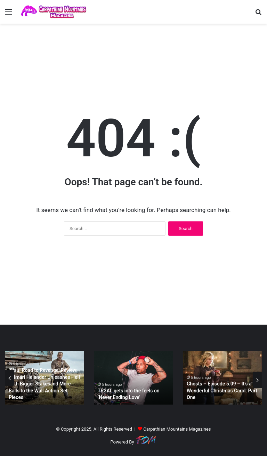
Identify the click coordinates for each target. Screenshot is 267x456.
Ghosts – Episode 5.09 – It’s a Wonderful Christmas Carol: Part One (222, 390)
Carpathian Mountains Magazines (177, 429)
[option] (44, 378)
